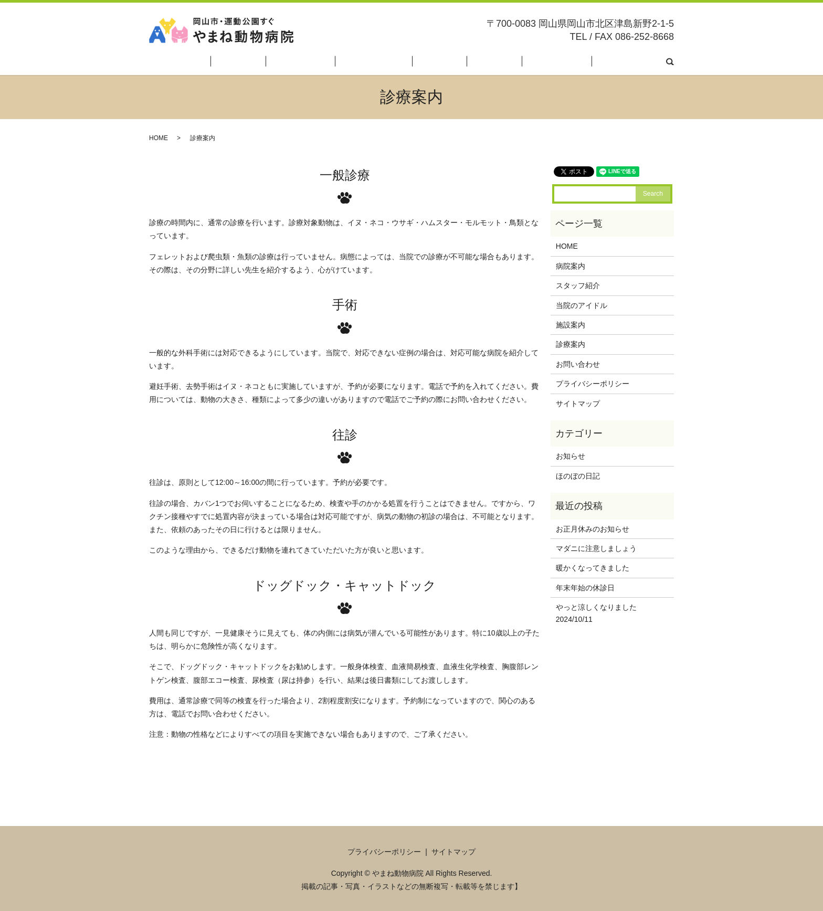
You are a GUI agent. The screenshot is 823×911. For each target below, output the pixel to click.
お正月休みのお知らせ (592, 529)
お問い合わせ (633, 62)
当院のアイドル (440, 62)
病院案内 (334, 62)
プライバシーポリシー (592, 383)
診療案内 (531, 62)
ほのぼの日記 (579, 62)
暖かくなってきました (592, 568)
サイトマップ (578, 403)
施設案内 (491, 62)
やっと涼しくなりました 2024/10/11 (607, 613)
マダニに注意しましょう (596, 548)
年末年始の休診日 (585, 588)
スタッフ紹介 (381, 62)
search (670, 62)
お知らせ (570, 456)
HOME (297, 62)
